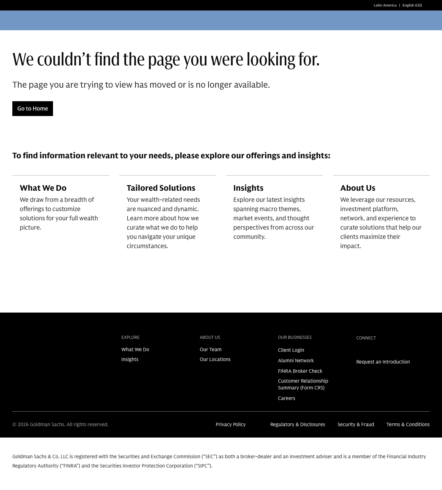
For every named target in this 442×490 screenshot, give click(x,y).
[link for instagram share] (369, 352)
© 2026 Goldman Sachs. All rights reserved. (60, 424)
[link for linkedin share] (359, 352)
